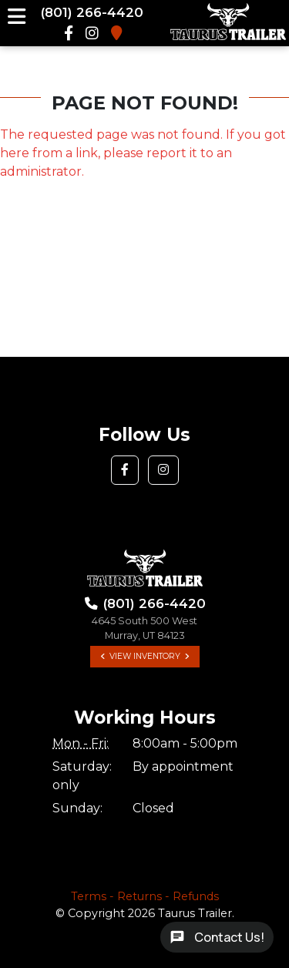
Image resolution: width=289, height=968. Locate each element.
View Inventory (144, 656)
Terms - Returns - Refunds (145, 896)
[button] (125, 470)
